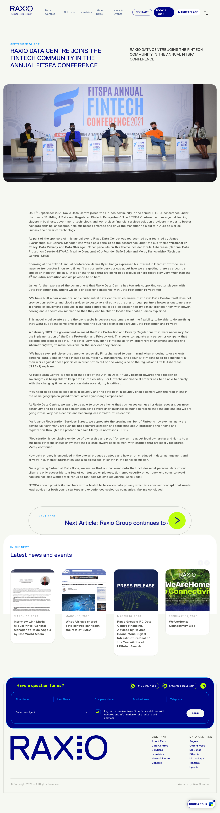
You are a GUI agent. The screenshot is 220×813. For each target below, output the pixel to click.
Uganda (193, 767)
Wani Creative (201, 784)
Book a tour (161, 12)
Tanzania (194, 762)
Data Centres (50, 12)
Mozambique (197, 758)
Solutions (69, 12)
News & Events (118, 12)
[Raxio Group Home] (21, 10)
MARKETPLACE (188, 12)
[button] (200, 560)
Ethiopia (194, 754)
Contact (142, 12)
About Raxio (100, 12)
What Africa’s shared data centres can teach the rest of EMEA (83, 707)
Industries (86, 12)
